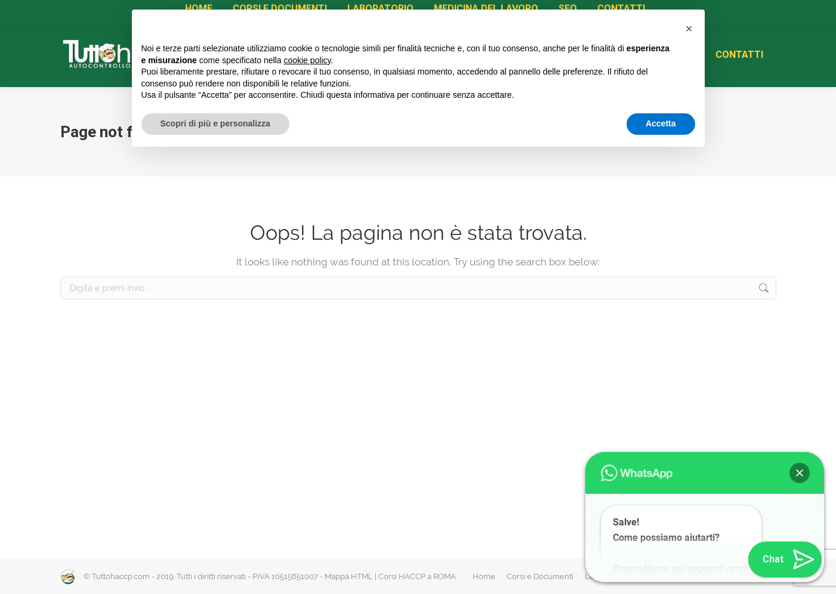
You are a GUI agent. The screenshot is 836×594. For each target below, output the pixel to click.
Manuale (139, 12)
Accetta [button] (661, 561)
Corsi (179, 12)
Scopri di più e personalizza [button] (215, 561)
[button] (689, 466)
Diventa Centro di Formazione (365, 12)
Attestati (217, 12)
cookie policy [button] (307, 498)
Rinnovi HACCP (274, 12)
